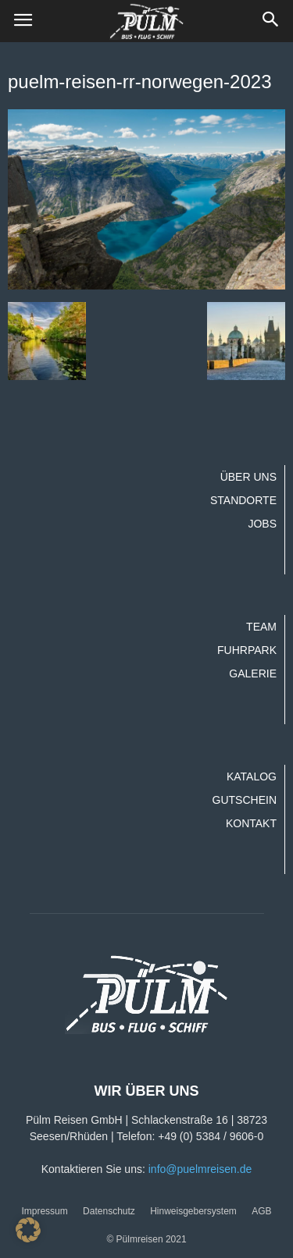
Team (261, 626)
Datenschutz (109, 1211)
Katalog (252, 776)
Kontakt (251, 823)
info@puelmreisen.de (200, 1169)
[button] (271, 21)
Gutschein (245, 800)
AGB (261, 1211)
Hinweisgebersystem (193, 1211)
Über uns (248, 477)
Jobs (262, 523)
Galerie (253, 673)
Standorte (243, 500)
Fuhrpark (247, 650)
